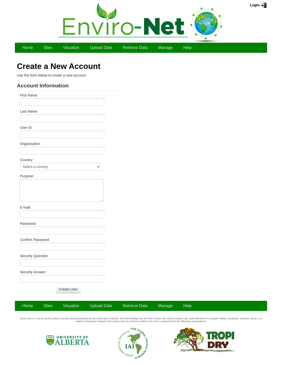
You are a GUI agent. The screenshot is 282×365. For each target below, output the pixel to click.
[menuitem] (27, 48)
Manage (165, 47)
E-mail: (25, 207)
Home (27, 47)
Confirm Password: (35, 240)
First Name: (29, 95)
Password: (28, 224)
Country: (26, 160)
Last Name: (29, 111)
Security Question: (34, 256)
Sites (48, 47)
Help (187, 47)
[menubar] (107, 48)
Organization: (30, 144)
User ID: (26, 128)
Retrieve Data (135, 47)
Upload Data (101, 47)
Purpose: (27, 176)
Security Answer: (33, 272)
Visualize (71, 47)
